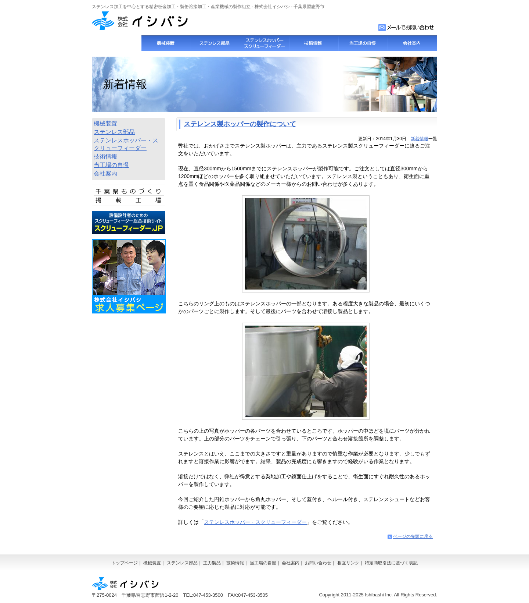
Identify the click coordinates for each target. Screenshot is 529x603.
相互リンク (348, 562)
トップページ (116, 43)
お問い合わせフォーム (406, 27)
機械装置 (166, 43)
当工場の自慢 (363, 43)
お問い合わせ (318, 562)
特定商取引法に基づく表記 (391, 562)
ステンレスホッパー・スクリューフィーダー (255, 522)
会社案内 (412, 43)
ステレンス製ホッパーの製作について (240, 124)
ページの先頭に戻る (413, 536)
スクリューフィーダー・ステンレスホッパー (264, 43)
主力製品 (212, 562)
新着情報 (419, 138)
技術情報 (313, 43)
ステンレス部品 (215, 43)
